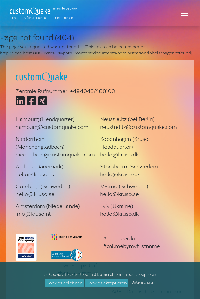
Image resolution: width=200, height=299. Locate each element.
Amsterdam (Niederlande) (48, 205)
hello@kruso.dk (119, 154)
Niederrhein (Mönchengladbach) (40, 142)
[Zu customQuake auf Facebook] (31, 100)
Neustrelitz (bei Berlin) (127, 118)
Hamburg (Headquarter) (45, 118)
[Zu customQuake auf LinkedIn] (20, 100)
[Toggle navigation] (184, 13)
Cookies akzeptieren (106, 282)
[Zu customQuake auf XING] (42, 100)
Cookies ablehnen (64, 282)
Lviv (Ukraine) (116, 205)
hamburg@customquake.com (52, 126)
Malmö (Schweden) (124, 186)
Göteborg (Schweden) (43, 186)
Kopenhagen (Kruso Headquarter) (124, 142)
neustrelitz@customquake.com (138, 126)
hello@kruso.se (119, 174)
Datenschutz (142, 282)
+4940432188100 (92, 90)
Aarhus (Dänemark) (39, 166)
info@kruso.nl (33, 213)
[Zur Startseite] (44, 13)
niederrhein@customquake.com (55, 154)
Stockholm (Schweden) (129, 166)
